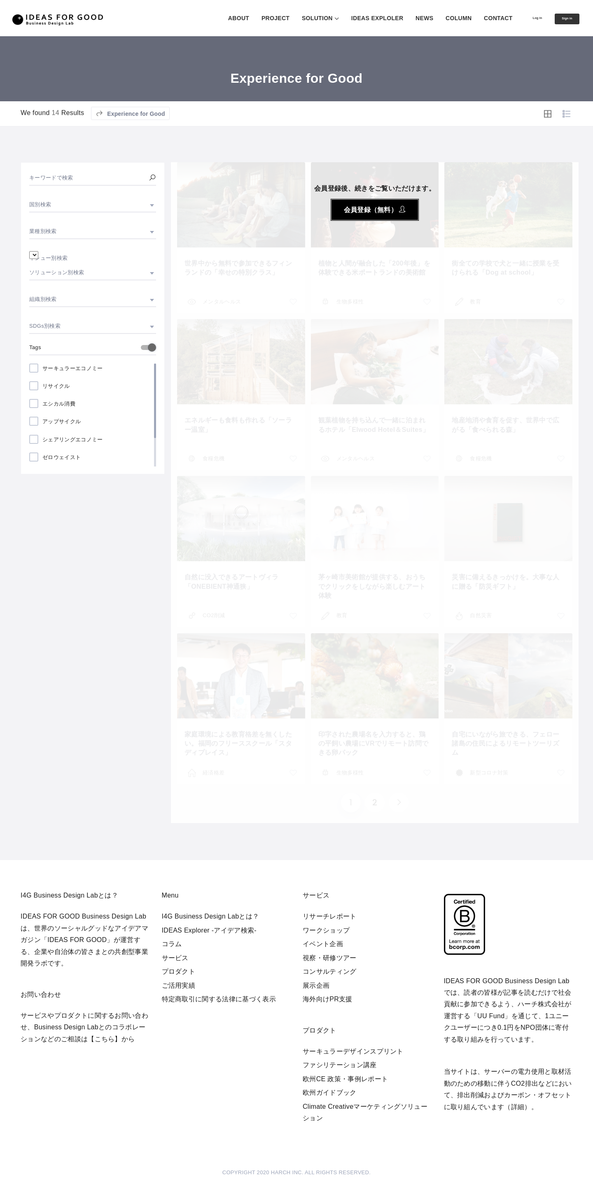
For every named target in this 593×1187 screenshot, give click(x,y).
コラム (172, 943)
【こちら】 (104, 1038)
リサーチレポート (330, 916)
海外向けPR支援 (328, 999)
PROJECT (253, 18)
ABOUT (216, 18)
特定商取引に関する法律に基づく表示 (219, 999)
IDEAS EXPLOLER (355, 18)
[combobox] (92, 204)
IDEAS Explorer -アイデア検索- (209, 930)
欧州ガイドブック (330, 1092)
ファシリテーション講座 (340, 1064)
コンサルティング (330, 971)
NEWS (402, 18)
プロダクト (179, 971)
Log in (521, 17)
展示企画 (316, 985)
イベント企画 (323, 943)
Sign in (561, 18)
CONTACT (476, 18)
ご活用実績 (179, 985)
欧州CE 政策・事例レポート (345, 1078)
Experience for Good (130, 136)
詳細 (518, 1106)
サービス (175, 957)
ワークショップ (326, 930)
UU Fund (490, 1015)
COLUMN (436, 18)
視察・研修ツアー (330, 957)
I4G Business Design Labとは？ (210, 916)
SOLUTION (295, 18)
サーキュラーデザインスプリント (353, 1051)
